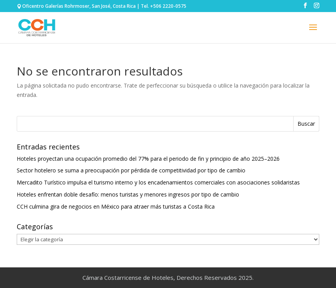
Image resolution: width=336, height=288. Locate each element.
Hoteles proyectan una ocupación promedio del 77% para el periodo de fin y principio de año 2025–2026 (148, 158)
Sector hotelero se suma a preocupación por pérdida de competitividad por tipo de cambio (131, 170)
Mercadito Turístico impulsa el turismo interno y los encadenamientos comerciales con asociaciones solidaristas (158, 182)
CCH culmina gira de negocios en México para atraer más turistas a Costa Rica (116, 206)
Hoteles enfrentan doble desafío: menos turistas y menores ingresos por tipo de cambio (128, 194)
